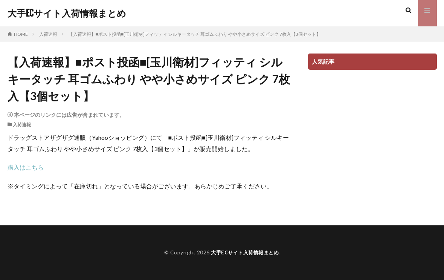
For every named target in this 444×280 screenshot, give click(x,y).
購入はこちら (26, 167)
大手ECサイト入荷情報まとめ (67, 13)
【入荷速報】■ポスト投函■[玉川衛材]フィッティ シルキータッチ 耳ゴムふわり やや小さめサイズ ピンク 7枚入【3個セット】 (195, 34)
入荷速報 (48, 34)
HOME (21, 34)
